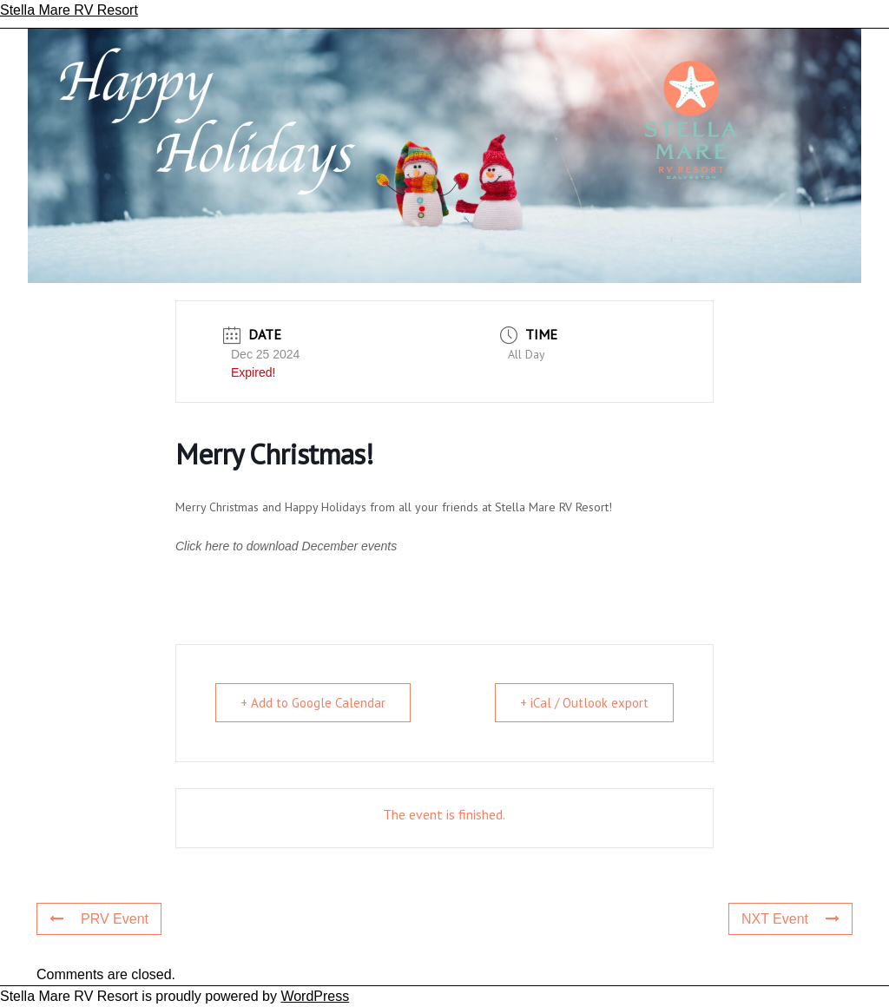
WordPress (314, 996)
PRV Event (98, 919)
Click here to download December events (286, 546)
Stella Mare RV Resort (69, 10)
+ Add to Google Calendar (312, 702)
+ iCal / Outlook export (584, 702)
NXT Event (790, 919)
